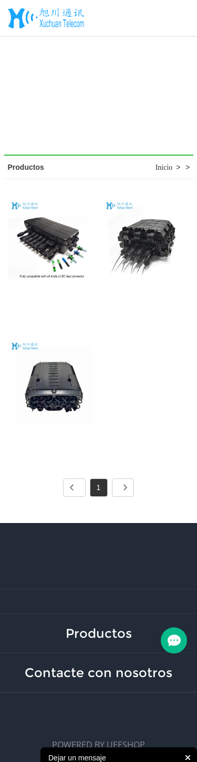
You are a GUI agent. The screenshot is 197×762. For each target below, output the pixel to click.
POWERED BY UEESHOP (98, 744)
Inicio (164, 167)
